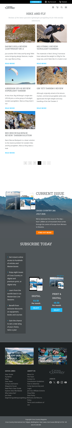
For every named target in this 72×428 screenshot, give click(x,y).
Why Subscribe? (10, 393)
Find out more (44, 233)
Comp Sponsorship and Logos (35, 387)
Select (36, 308)
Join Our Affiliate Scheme (36, 391)
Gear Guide (9, 374)
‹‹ (25, 163)
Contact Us (31, 379)
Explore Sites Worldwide (13, 391)
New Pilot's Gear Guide (13, 388)
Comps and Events (11, 384)
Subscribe (35, 2)
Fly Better (8, 377)
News (7, 379)
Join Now (8, 395)
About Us (30, 374)
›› (48, 163)
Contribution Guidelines (35, 381)
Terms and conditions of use (35, 403)
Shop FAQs (31, 393)
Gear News (9, 381)
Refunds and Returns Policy (34, 399)
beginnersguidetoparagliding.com (14, 398)
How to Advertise (33, 384)
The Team (30, 377)
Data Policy (31, 395)
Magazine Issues (11, 386)
